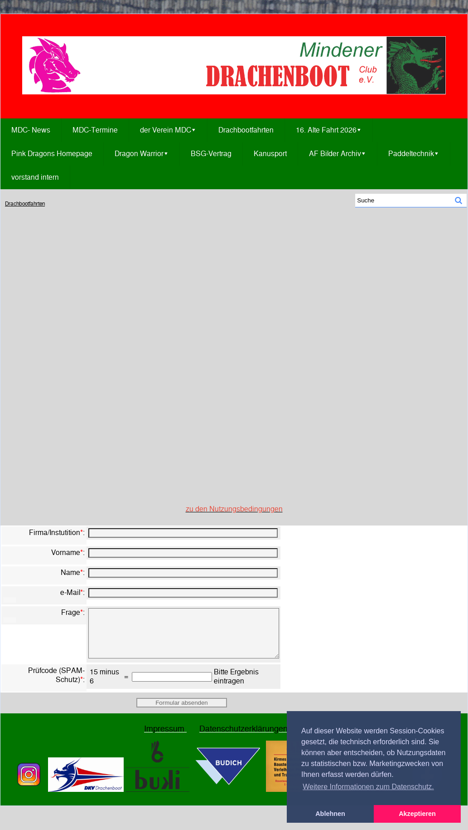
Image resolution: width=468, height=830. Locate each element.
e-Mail (70, 592)
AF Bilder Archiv (337, 153)
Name (70, 572)
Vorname (65, 552)
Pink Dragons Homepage (51, 153)
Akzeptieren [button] (417, 813)
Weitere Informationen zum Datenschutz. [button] (368, 787)
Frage (70, 612)
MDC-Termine (95, 130)
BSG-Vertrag (211, 153)
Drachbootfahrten (246, 130)
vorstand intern (35, 177)
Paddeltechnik (413, 153)
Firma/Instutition (54, 532)
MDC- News (30, 130)
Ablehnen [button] (330, 813)
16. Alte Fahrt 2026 (329, 130)
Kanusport (270, 153)
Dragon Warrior (142, 153)
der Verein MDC (168, 130)
